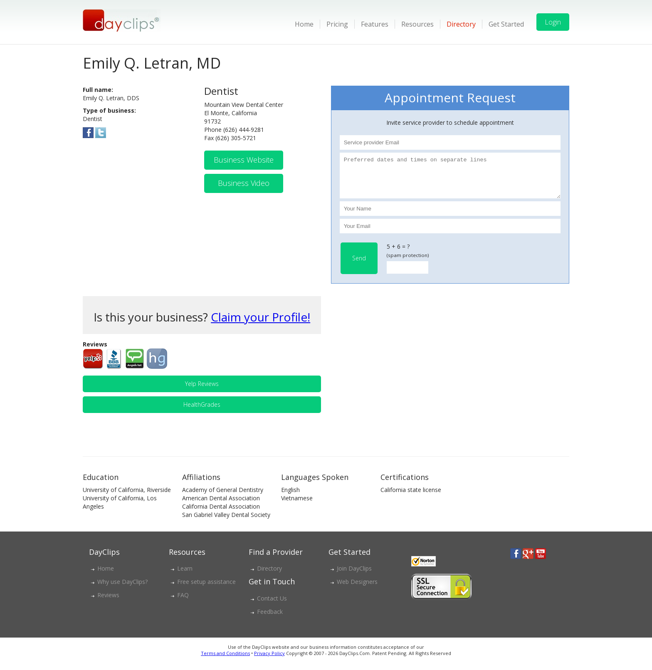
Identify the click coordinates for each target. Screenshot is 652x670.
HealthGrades (201, 412)
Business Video (243, 183)
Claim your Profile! (260, 324)
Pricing (337, 24)
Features (374, 24)
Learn (185, 576)
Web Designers (357, 589)
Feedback (270, 619)
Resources (417, 24)
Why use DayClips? (122, 589)
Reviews (108, 602)
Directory (461, 24)
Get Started (506, 24)
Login (553, 22)
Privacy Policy (269, 661)
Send (359, 265)
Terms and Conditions (225, 661)
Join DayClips (354, 576)
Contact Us (272, 606)
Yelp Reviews (202, 391)
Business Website (244, 160)
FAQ (183, 602)
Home (304, 24)
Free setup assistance (206, 589)
